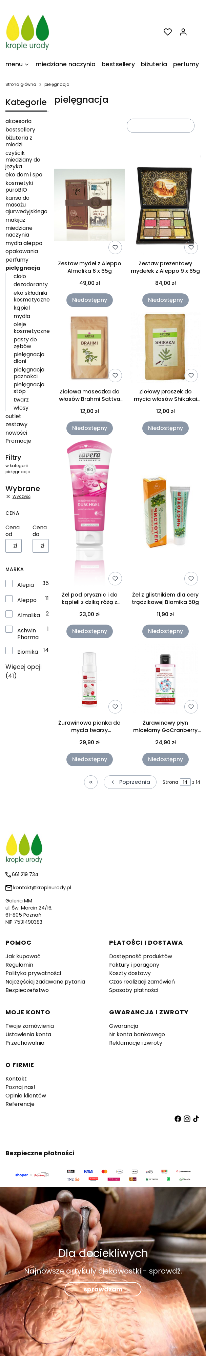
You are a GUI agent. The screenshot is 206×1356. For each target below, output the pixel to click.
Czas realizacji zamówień (142, 982)
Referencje (20, 1104)
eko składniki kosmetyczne (32, 296)
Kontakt (16, 1079)
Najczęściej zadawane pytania (45, 982)
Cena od (12, 531)
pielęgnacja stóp (29, 388)
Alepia (25, 585)
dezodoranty (31, 284)
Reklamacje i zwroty (135, 1043)
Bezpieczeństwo (27, 990)
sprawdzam (103, 1289)
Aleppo (27, 600)
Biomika (27, 652)
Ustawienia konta (28, 1034)
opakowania (21, 251)
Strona (170, 782)
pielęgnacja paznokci (29, 373)
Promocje (18, 441)
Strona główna (20, 84)
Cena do (40, 531)
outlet (13, 416)
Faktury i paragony (134, 965)
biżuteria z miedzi (18, 141)
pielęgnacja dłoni (29, 357)
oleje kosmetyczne (32, 327)
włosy (21, 408)
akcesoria (18, 121)
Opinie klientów (25, 1095)
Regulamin (19, 965)
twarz (21, 400)
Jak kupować (23, 956)
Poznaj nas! (20, 1087)
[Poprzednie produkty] (130, 782)
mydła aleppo (23, 243)
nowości (16, 433)
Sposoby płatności (133, 990)
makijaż (15, 220)
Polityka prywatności (33, 973)
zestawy (16, 424)
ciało (20, 276)
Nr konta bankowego (137, 1034)
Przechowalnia (24, 1043)
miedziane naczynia (19, 231)
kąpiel (22, 308)
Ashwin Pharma (28, 634)
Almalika (28, 615)
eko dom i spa (23, 174)
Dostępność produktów (140, 956)
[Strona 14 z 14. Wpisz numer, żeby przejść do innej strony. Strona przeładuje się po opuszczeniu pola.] (185, 782)
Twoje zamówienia (29, 1026)
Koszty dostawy (130, 973)
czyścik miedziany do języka (22, 159)
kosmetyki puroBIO (19, 186)
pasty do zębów (25, 343)
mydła (22, 316)
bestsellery (20, 130)
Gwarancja (123, 1026)
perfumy (16, 260)
